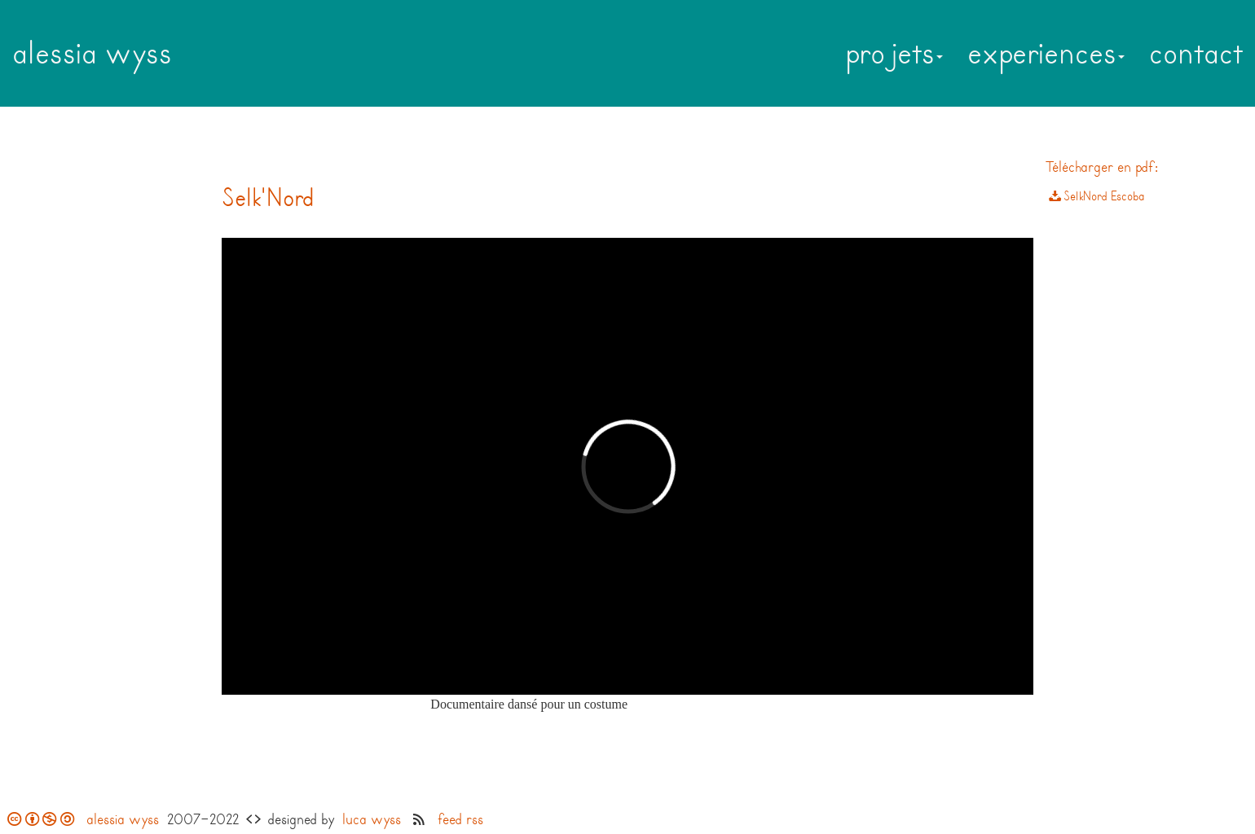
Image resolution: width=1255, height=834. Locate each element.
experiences (1046, 53)
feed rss (460, 820)
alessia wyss (92, 53)
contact (1196, 53)
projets (894, 53)
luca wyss (371, 820)
